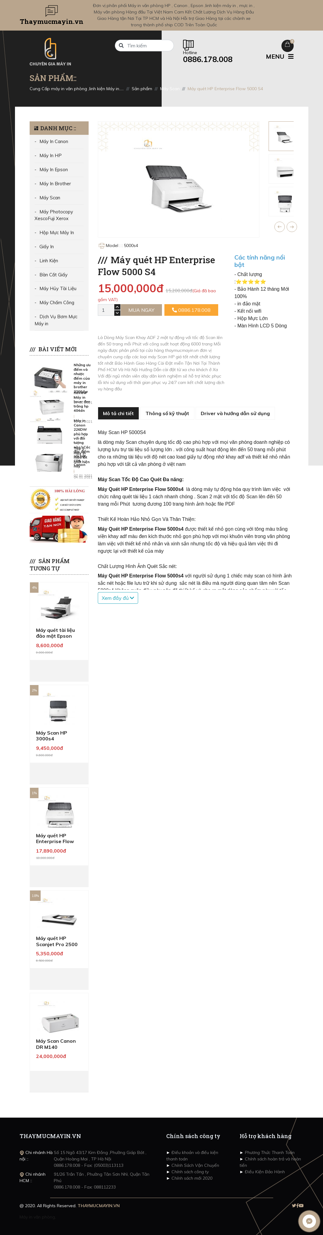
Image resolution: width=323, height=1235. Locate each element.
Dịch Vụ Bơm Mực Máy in (56, 320)
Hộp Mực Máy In (56, 232)
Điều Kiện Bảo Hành (264, 1171)
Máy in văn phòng (37, 1217)
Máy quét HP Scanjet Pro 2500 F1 (57, 944)
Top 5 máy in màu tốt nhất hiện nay (82, 457)
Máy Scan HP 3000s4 (51, 736)
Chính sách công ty (189, 1171)
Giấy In (46, 246)
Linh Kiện (48, 261)
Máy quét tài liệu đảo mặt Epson (55, 633)
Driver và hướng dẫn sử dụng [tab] (235, 413)
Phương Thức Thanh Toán (269, 1152)
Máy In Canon (53, 141)
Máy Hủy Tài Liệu (57, 288)
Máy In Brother (55, 183)
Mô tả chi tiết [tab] (118, 413)
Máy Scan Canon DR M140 (56, 1044)
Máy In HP (50, 155)
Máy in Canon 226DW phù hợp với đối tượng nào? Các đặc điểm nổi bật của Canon (82, 442)
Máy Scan (49, 198)
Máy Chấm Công (56, 302)
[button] (279, 226)
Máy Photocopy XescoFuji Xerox (54, 215)
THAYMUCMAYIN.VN (99, 1205)
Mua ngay (141, 310)
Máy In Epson (53, 169)
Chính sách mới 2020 (191, 1178)
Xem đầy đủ (118, 598)
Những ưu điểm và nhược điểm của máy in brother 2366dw (82, 378)
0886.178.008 (191, 310)
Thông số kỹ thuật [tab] (167, 413)
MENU (280, 56)
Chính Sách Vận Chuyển (194, 1165)
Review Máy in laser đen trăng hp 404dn (82, 401)
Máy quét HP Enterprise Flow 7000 (55, 841)
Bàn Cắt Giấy (53, 275)
